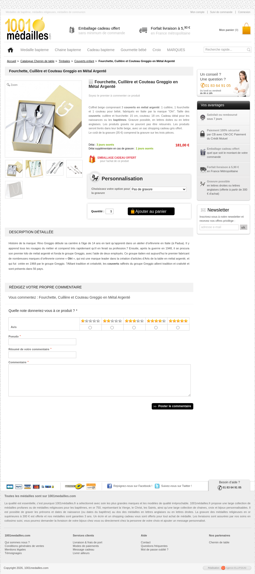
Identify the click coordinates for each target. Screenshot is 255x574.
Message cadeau (83, 549)
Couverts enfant (84, 61)
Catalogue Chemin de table (37, 61)
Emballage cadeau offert (223, 148)
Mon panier (228, 29)
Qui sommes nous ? (17, 542)
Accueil (11, 61)
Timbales (64, 61)
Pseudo (13, 336)
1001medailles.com (62, 496)
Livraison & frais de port (88, 542)
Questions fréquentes (154, 545)
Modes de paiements (86, 545)
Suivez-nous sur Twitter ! (176, 485)
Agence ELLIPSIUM (233, 568)
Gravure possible (218, 181)
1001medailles (28, 29)
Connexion (244, 12)
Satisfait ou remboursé (222, 114)
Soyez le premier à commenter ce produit (114, 95)
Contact (146, 542)
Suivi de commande (221, 12)
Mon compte (197, 12)
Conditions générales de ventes (24, 545)
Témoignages (13, 553)
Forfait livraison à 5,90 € (223, 167)
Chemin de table (219, 542)
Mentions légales (15, 549)
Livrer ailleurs (81, 553)
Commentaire (17, 362)
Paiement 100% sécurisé (223, 130)
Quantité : (97, 211)
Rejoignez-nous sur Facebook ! (132, 485)
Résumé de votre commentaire (28, 349)
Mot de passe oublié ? (155, 549)
